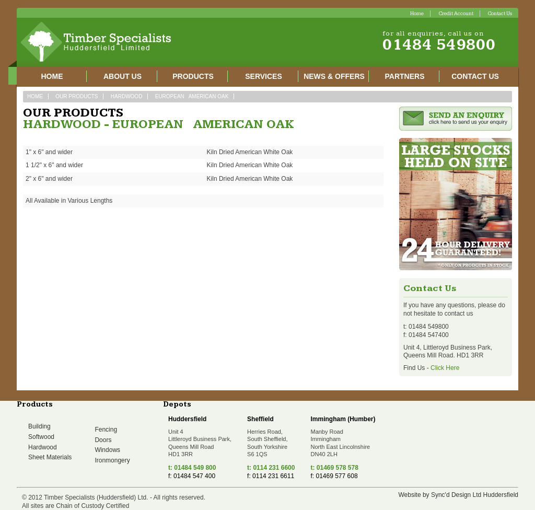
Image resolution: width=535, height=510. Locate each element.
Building (39, 426)
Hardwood (127, 96)
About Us (122, 76)
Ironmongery (112, 460)
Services (263, 76)
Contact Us (500, 13)
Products (193, 76)
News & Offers (334, 76)
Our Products (76, 96)
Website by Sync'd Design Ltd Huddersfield (458, 495)
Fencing (106, 429)
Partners (405, 76)
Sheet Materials (50, 457)
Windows (107, 450)
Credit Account (456, 13)
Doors (103, 440)
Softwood (41, 437)
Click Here (445, 368)
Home (417, 13)
